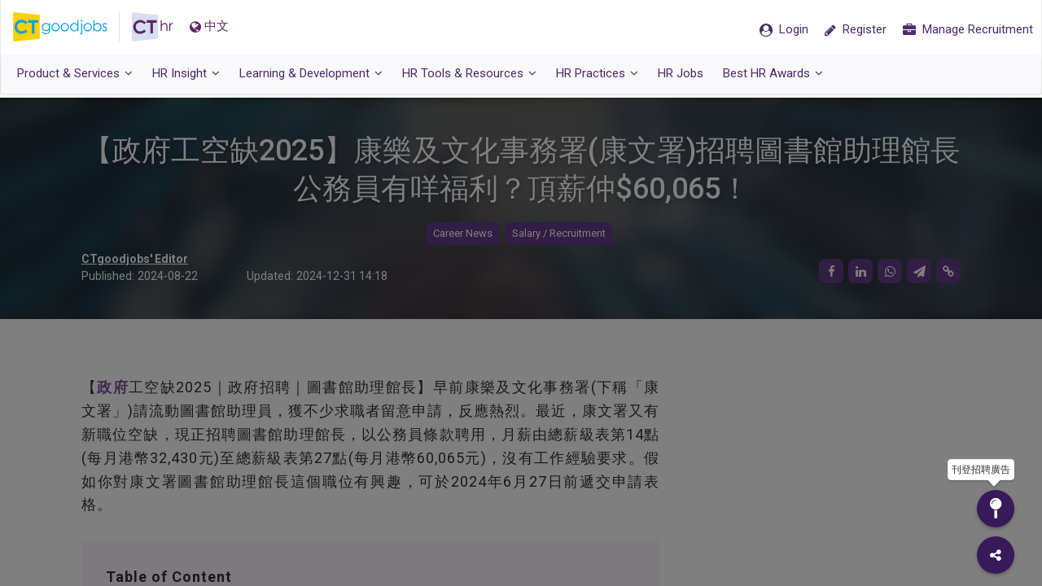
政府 (113, 387)
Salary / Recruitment (559, 234)
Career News (463, 234)
